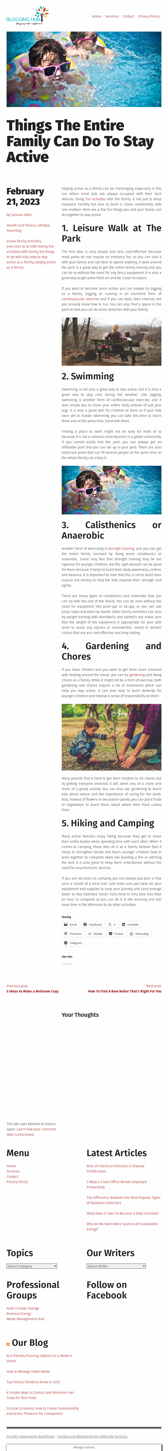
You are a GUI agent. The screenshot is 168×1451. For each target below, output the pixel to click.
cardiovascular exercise (80, 299)
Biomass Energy (19, 1314)
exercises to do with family (27, 246)
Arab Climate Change (23, 1308)
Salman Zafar (21, 215)
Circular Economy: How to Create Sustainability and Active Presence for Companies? (43, 1411)
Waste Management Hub (25, 1319)
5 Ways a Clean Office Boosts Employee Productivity (117, 1184)
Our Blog (30, 1342)
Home (97, 16)
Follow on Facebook (107, 1290)
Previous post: (45, 989)
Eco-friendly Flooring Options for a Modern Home (39, 1358)
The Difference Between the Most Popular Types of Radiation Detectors (123, 1200)
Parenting (14, 230)
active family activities (24, 241)
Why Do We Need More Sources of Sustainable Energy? (122, 1226)
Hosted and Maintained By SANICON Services (92, 1436)
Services (112, 16)
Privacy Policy (148, 16)
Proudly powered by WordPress (30, 1436)
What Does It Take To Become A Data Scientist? (123, 1213)
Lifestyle (43, 225)
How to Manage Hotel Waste (28, 1371)
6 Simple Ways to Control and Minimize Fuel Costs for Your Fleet (40, 1395)
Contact (128, 16)
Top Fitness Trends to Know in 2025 (33, 1382)
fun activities (96, 199)
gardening (137, 675)
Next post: (122, 989)
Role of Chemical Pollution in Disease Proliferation (116, 1168)
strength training (121, 548)
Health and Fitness (21, 225)
